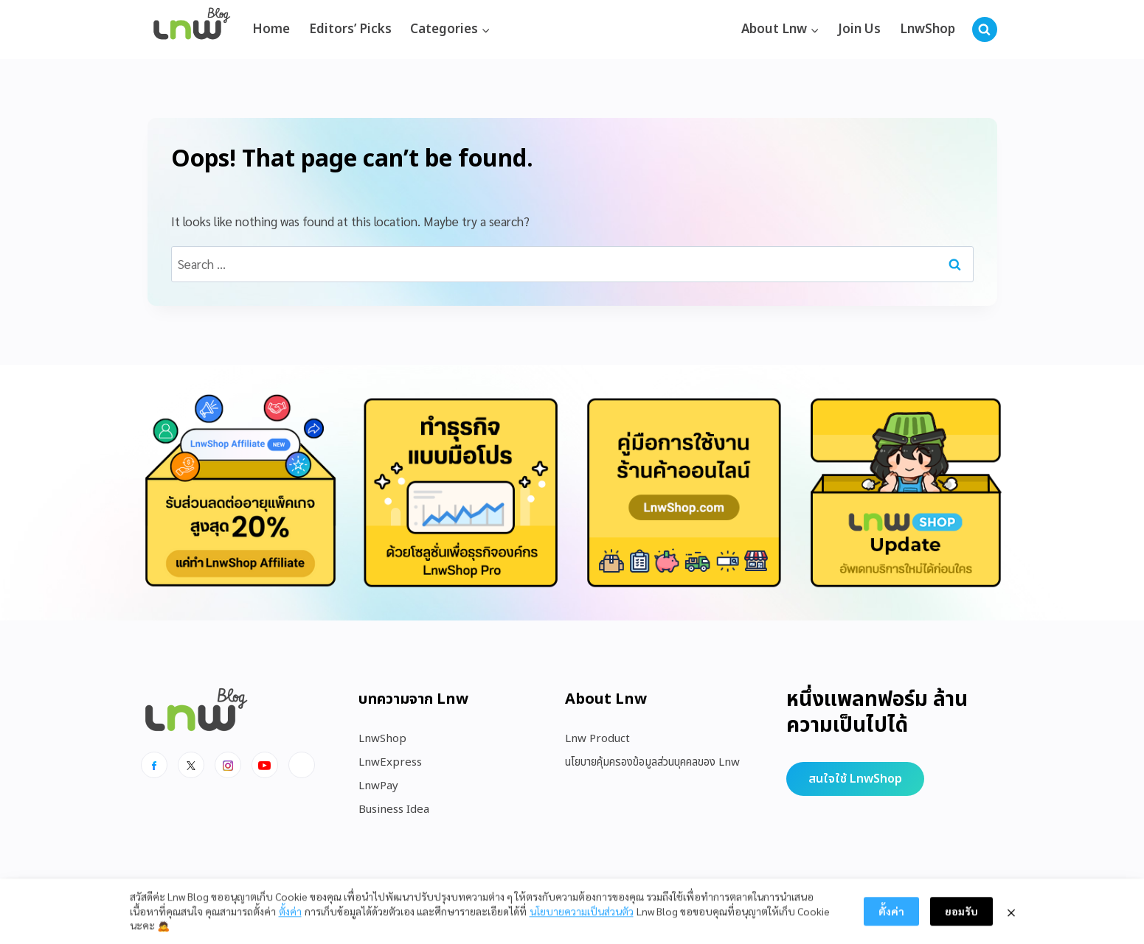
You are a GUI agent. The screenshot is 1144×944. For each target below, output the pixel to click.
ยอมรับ (961, 921)
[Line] (301, 765)
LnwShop (927, 29)
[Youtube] (265, 765)
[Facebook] (154, 765)
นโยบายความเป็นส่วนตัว (582, 920)
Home (271, 29)
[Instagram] (228, 765)
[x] (191, 765)
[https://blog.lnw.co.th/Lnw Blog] (192, 30)
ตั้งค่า (290, 920)
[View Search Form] (984, 29)
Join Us (859, 29)
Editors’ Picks (350, 29)
